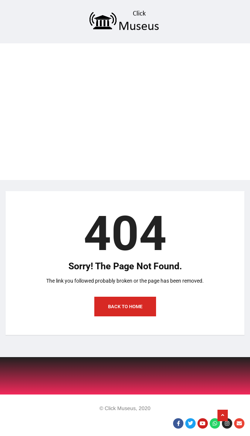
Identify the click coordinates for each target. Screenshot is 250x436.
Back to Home (125, 306)
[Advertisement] (125, 95)
